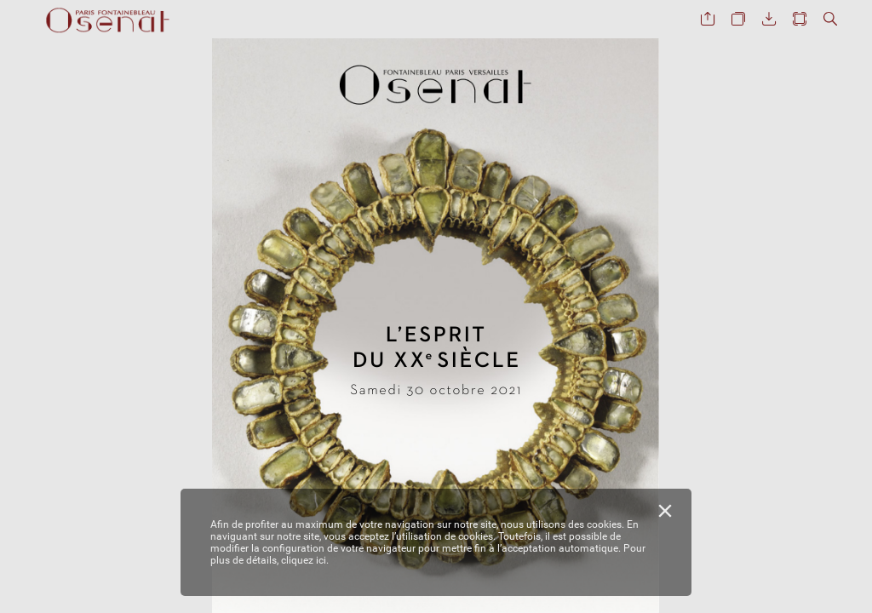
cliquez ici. (305, 560)
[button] (707, 19)
